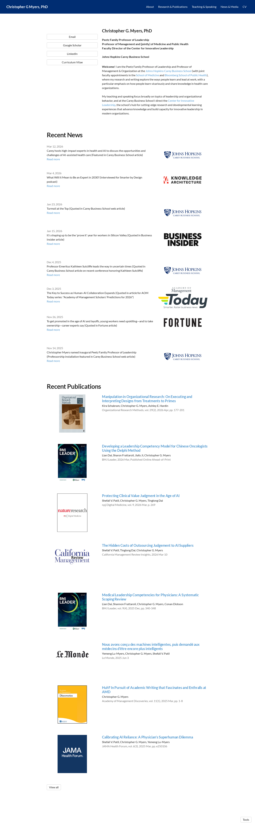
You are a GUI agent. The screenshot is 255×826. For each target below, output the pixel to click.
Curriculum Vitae (72, 113)
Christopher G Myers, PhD (27, 7)
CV (244, 7)
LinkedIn (72, 104)
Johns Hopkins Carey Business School (168, 71)
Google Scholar (72, 96)
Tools (246, 819)
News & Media (229, 7)
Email (72, 87)
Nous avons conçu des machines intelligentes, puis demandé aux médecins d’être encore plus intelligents (151, 647)
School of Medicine (147, 75)
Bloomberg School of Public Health (186, 75)
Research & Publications (173, 7)
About (150, 7)
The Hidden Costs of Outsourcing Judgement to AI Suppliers (148, 546)
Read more (53, 159)
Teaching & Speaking (204, 7)
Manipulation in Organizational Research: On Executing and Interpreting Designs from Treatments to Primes (147, 399)
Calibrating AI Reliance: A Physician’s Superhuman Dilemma (147, 737)
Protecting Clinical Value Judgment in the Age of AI (141, 496)
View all (54, 787)
